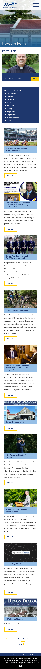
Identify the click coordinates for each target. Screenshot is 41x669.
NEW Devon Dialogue (15, 619)
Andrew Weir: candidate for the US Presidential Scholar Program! (17, 367)
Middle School (13, 117)
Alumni (10, 96)
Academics (11, 93)
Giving (9, 108)
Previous (11, 639)
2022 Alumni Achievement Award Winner (16, 510)
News (9, 120)
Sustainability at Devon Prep (17, 310)
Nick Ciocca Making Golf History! (16, 456)
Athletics (10, 99)
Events (9, 102)
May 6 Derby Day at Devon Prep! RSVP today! (16, 149)
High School (12, 111)
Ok (20, 665)
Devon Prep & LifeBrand (15, 564)
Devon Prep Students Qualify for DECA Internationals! (17, 257)
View (35, 79)
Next (21, 644)
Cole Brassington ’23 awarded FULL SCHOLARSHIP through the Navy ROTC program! (18, 204)
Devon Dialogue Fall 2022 (16, 422)
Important (11, 114)
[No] (38, 662)
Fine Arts (10, 105)
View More (11, 176)
